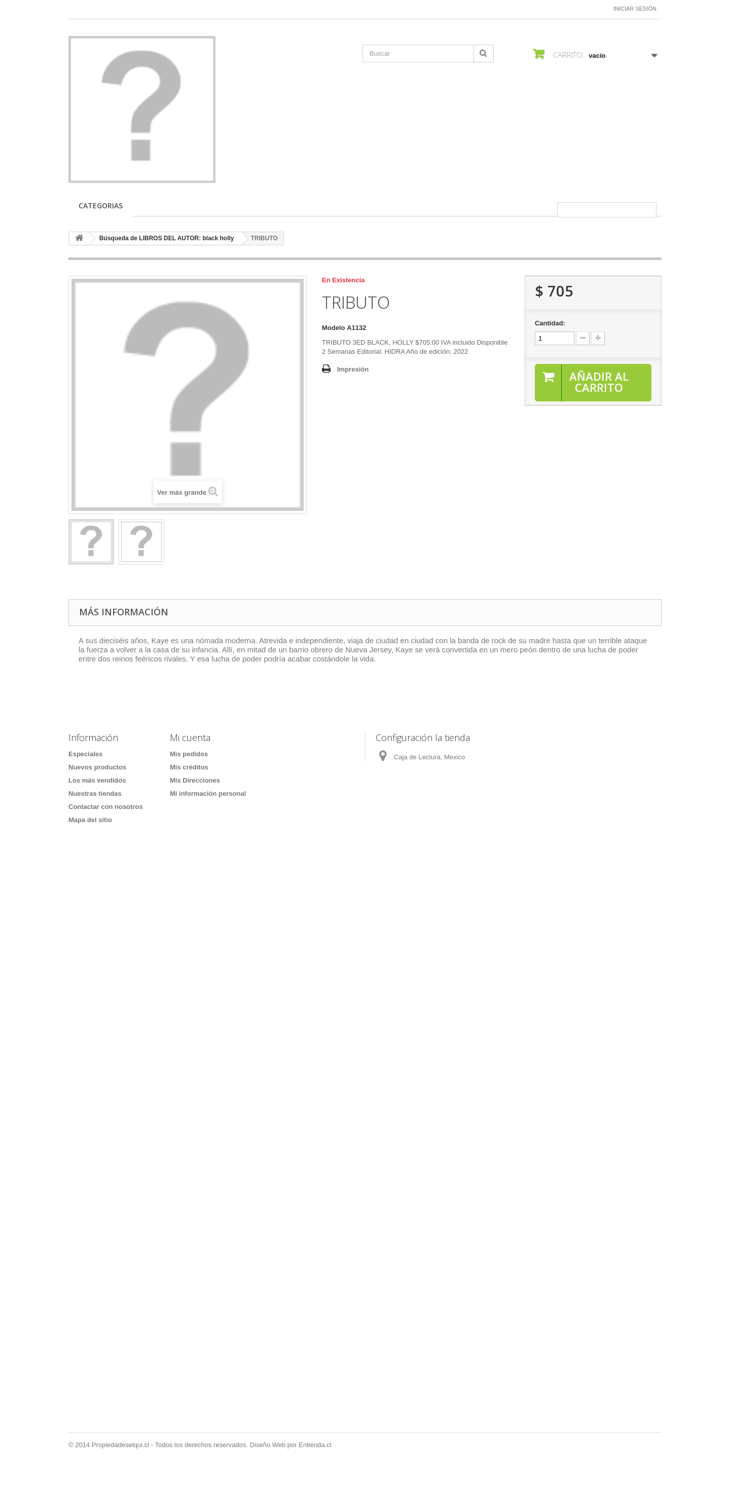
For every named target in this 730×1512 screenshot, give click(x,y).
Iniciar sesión (634, 9)
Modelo (333, 327)
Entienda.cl (315, 1484)
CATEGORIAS (101, 205)
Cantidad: (550, 323)
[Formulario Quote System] (365, 1146)
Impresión (353, 369)
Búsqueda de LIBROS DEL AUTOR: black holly (166, 238)
